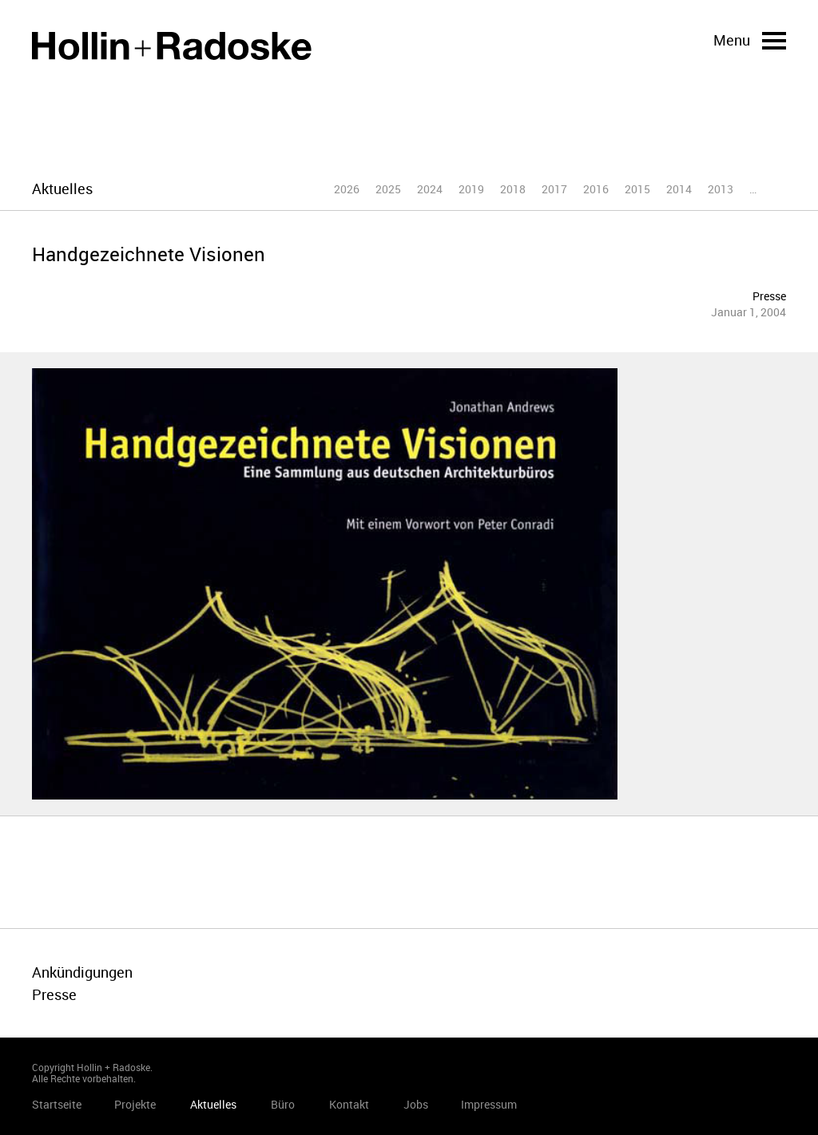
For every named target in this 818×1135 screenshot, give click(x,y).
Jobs (415, 1104)
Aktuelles (213, 1104)
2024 (430, 188)
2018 (513, 188)
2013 (720, 188)
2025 (388, 188)
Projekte (135, 1104)
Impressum (489, 1104)
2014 (679, 188)
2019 (471, 188)
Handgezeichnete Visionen (148, 254)
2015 (637, 188)
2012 (762, 188)
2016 (596, 188)
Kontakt (349, 1104)
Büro (283, 1104)
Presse (769, 296)
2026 (346, 188)
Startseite (172, 46)
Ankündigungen (82, 972)
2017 (554, 188)
